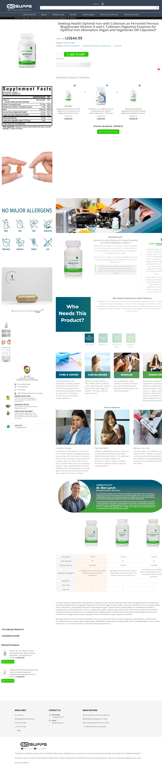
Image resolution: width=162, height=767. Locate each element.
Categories (24, 18)
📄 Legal (18, 730)
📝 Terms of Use (20, 726)
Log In (95, 4)
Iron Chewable (91, 552)
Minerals (73, 18)
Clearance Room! (11, 636)
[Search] (99, 8)
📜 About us (19, 715)
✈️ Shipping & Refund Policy (24, 719)
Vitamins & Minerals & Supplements (56, 18)
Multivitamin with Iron (122, 552)
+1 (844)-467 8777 (20, 428)
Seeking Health (69, 43)
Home (16, 18)
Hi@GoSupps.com (58, 723)
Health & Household (36, 18)
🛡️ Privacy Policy (20, 723)
